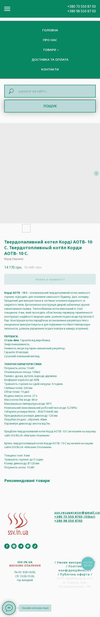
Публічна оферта (75, 574)
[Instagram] (14, 546)
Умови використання (75, 562)
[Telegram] (21, 546)
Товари (49, 49)
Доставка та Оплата (50, 59)
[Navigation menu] (7, 9)
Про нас (50, 40)
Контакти (50, 69)
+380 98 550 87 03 (81, 11)
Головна (50, 30)
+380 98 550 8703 (68, 521)
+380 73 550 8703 (68, 517)
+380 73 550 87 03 (81, 6)
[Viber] (28, 546)
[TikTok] (35, 546)
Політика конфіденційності (74, 568)
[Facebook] (7, 546)
